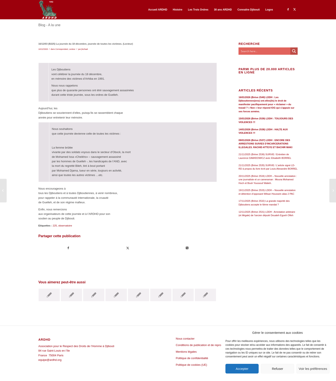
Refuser (277, 368)
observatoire (65, 225)
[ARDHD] (47, 9)
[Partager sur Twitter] (127, 248)
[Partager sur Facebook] (68, 248)
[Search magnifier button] (294, 51)
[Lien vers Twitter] (294, 9)
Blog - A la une (49, 25)
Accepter (242, 368)
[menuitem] (157, 9)
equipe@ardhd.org (50, 359)
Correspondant (61, 49)
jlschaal (84, 49)
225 (55, 225)
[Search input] (264, 51)
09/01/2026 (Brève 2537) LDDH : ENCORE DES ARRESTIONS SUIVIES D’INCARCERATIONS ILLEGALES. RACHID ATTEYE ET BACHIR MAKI (265, 144)
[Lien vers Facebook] (288, 9)
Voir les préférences (313, 368)
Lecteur (72, 49)
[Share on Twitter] (187, 248)
